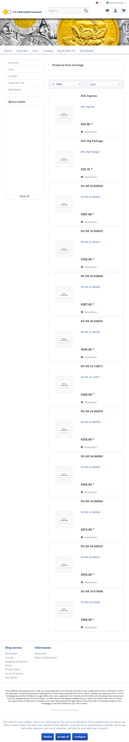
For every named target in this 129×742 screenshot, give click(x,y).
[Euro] (35, 51)
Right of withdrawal (46, 657)
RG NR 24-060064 (92, 501)
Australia (14, 62)
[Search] (86, 10)
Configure (80, 736)
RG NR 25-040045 (92, 276)
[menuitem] (69, 12)
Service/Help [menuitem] (115, 2)
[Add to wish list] (89, 132)
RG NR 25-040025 (92, 321)
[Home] (8, 51)
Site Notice (11, 677)
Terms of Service (14, 673)
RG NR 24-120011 (92, 366)
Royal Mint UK (16, 82)
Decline (48, 736)
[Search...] (69, 10)
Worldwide (15, 89)
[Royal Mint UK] (66, 51)
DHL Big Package (92, 141)
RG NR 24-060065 (92, 456)
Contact (9, 657)
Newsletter (11, 653)
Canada (13, 76)
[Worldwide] (86, 51)
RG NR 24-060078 (92, 411)
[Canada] (48, 51)
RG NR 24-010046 (92, 591)
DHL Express (89, 96)
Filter (57, 84)
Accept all (63, 736)
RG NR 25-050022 (92, 231)
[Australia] (22, 51)
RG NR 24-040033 (92, 546)
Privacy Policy (12, 669)
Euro (11, 69)
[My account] (115, 10)
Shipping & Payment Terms (16, 663)
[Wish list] (107, 10)
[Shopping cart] (123, 10)
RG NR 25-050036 (92, 186)
